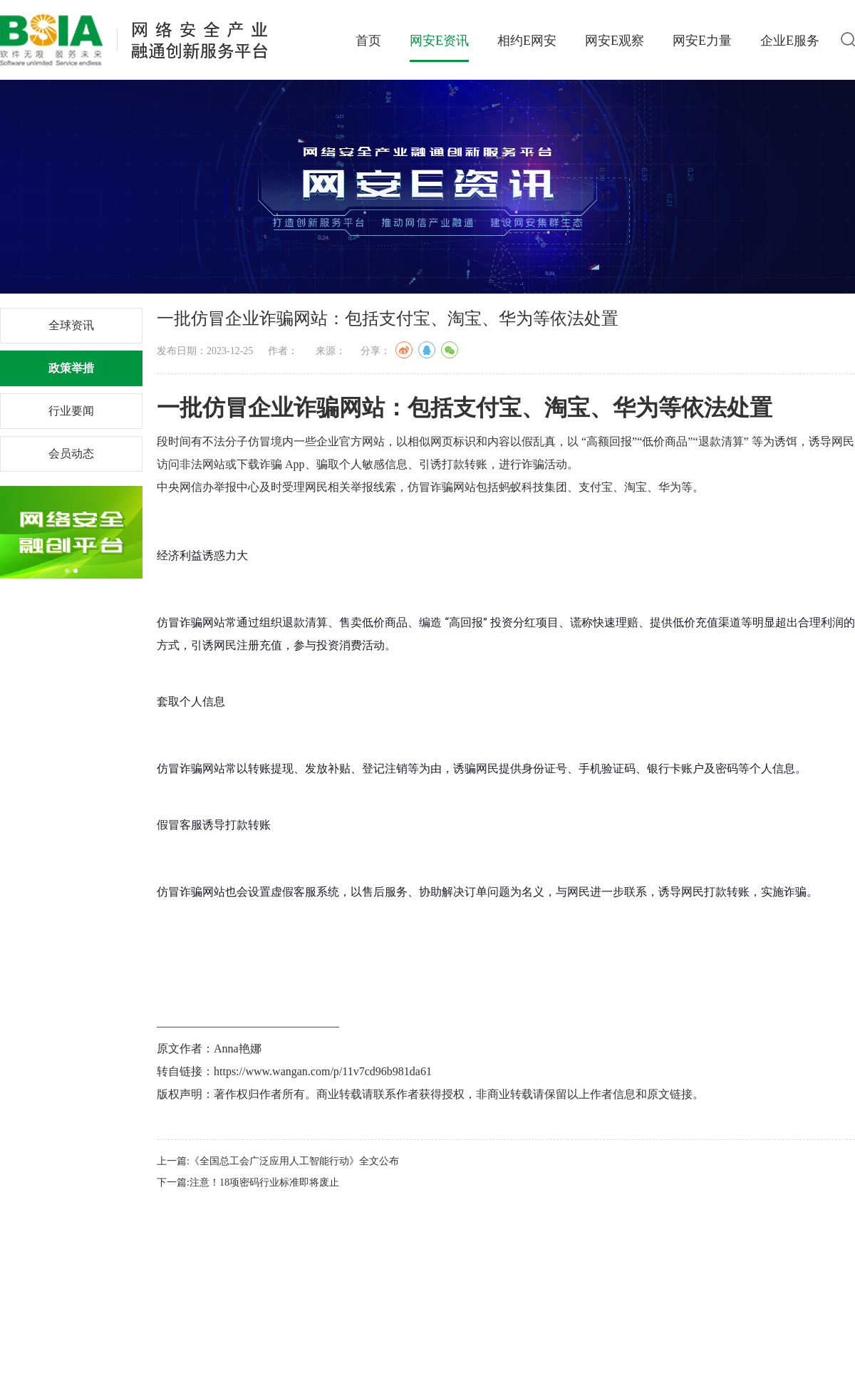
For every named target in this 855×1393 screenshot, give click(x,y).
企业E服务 (789, 40)
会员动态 (71, 453)
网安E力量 (702, 40)
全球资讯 (71, 325)
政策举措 (71, 368)
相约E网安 (526, 40)
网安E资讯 (439, 40)
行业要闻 (71, 411)
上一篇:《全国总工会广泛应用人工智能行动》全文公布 (278, 1161)
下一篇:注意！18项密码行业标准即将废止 (248, 1182)
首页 (368, 40)
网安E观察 (614, 40)
